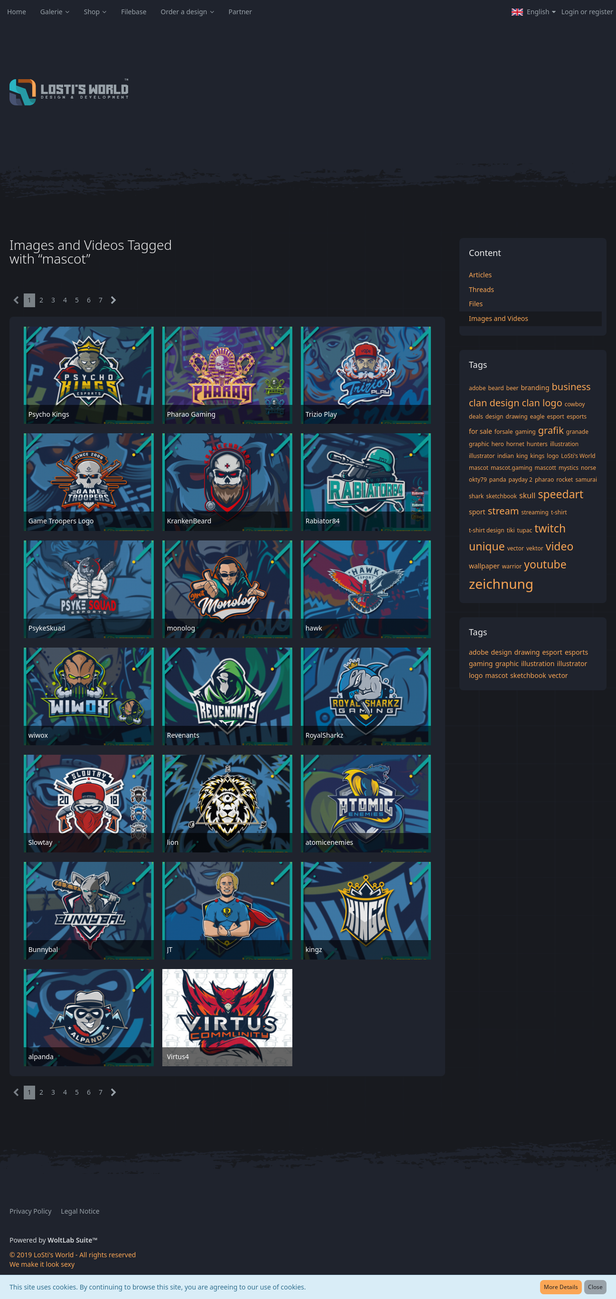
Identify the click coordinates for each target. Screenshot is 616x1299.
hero (497, 444)
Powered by (53, 1239)
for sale (480, 431)
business (571, 386)
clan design (494, 402)
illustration (564, 444)
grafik (551, 430)
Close (595, 1287)
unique (487, 546)
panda (497, 480)
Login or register (587, 11)
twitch (550, 528)
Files (476, 303)
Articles (480, 274)
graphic (479, 444)
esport (555, 416)
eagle (537, 416)
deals (476, 416)
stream (503, 510)
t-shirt (559, 512)
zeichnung (501, 584)
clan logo (542, 402)
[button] (534, 12)
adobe (477, 388)
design (494, 416)
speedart (560, 494)
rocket (564, 480)
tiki (511, 530)
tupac (524, 530)
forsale (504, 432)
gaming (525, 432)
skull (527, 495)
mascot (478, 468)
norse (588, 468)
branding (535, 387)
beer (512, 388)
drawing (517, 416)
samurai (586, 480)
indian (505, 456)
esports (577, 416)
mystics (569, 468)
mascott (545, 468)
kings (537, 456)
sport (477, 511)
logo (553, 456)
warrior (512, 566)
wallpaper (484, 565)
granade (577, 432)
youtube (545, 564)
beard (496, 388)
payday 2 (520, 480)
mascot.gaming (511, 468)
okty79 (478, 480)
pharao (544, 480)
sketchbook (501, 496)
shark (476, 496)
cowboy (575, 404)
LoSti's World (578, 456)
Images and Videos (498, 318)
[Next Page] (114, 300)
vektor (534, 548)
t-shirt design (486, 530)
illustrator (482, 456)
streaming (535, 512)
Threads (481, 289)
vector (515, 548)
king (522, 456)
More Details (561, 1287)
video (560, 546)
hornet (515, 444)
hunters (537, 444)
